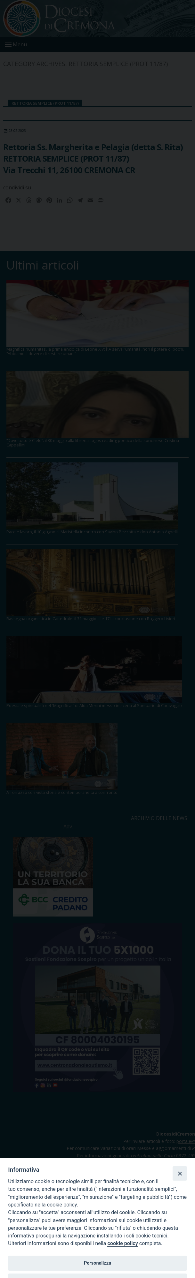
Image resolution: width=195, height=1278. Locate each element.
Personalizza (97, 1263)
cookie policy (122, 1243)
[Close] (180, 1173)
